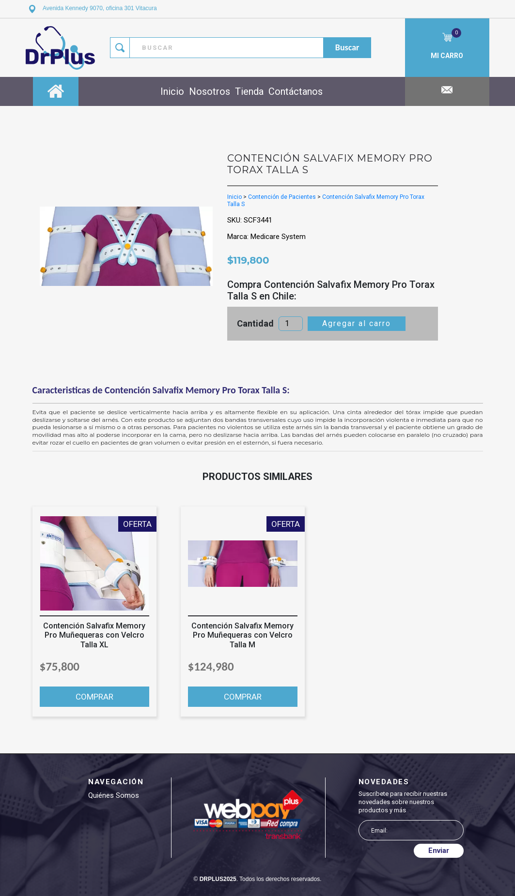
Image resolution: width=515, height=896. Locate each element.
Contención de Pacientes (282, 197)
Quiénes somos (113, 795)
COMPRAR (94, 697)
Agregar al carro (356, 323)
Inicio (172, 91)
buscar (347, 47)
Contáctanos (295, 91)
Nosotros (209, 91)
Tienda (249, 91)
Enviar (438, 850)
